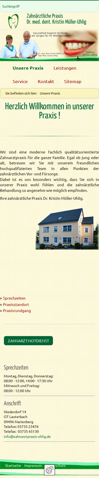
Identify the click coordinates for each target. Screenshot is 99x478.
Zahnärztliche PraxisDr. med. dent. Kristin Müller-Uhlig (56, 19)
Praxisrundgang (17, 310)
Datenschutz (55, 465)
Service (20, 81)
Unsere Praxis (28, 68)
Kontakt (46, 81)
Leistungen (65, 67)
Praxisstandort (16, 304)
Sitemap (72, 81)
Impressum (33, 465)
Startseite (13, 465)
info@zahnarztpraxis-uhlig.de (27, 436)
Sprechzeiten (14, 298)
